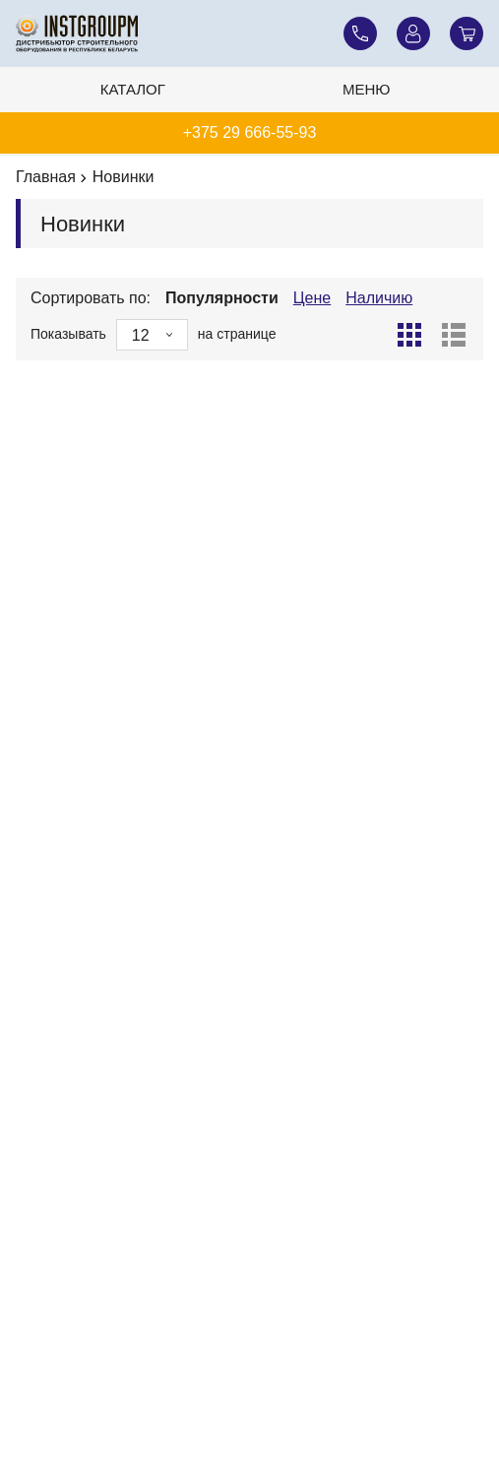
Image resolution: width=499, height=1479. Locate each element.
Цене (312, 297)
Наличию (378, 297)
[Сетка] (409, 335)
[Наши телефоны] (360, 33)
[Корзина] (466, 33)
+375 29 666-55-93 (250, 132)
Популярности (222, 297)
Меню (367, 89)
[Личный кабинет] (413, 33)
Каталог (132, 89)
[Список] (453, 335)
